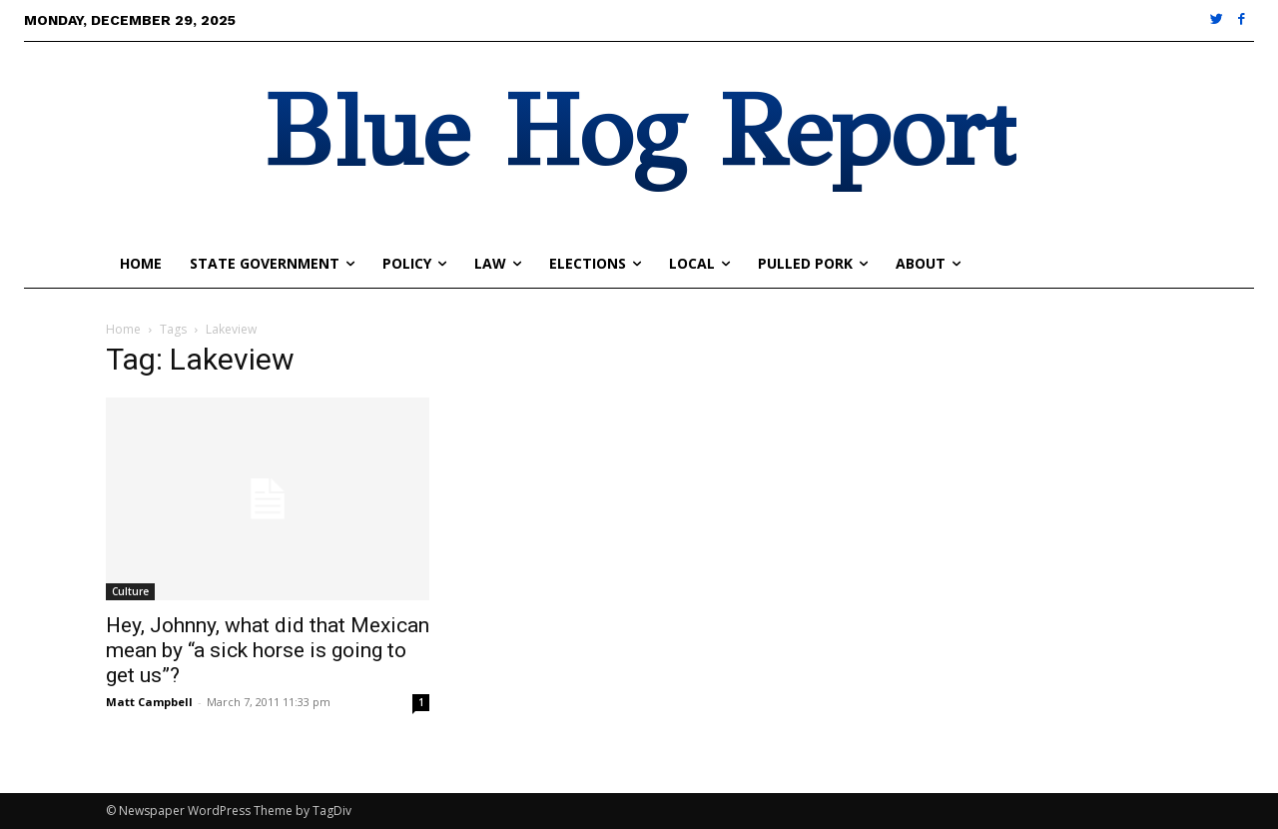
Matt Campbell (149, 701)
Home (123, 329)
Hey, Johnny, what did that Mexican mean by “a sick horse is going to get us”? (267, 650)
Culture (130, 591)
